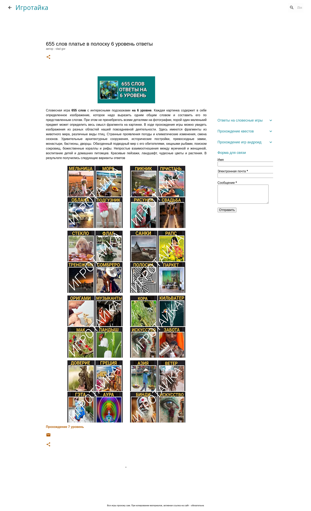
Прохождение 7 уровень (65, 427)
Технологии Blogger (155, 497)
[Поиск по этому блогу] (283, 7)
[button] (48, 57)
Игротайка (31, 7)
